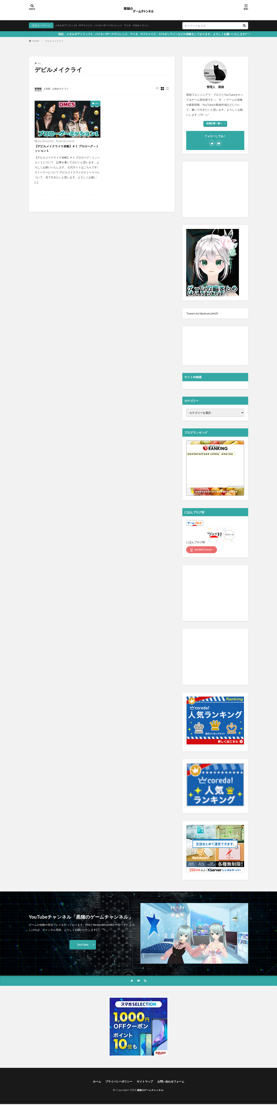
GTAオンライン (153, 25)
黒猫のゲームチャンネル (150, 1090)
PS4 (96, 103)
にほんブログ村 (195, 542)
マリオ (138, 25)
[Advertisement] (215, 189)
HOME (35, 40)
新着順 (39, 88)
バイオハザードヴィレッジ (116, 25)
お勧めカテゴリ (64, 88)
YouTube (82, 944)
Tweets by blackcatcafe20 (202, 313)
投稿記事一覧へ (214, 123)
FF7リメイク (90, 25)
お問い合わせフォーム (174, 1082)
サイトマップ (145, 1082)
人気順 (49, 88)
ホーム (92, 1082)
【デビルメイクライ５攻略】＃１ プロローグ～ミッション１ (66, 149)
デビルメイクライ (54, 40)
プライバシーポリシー (116, 1082)
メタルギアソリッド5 (68, 25)
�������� (235, 486)
